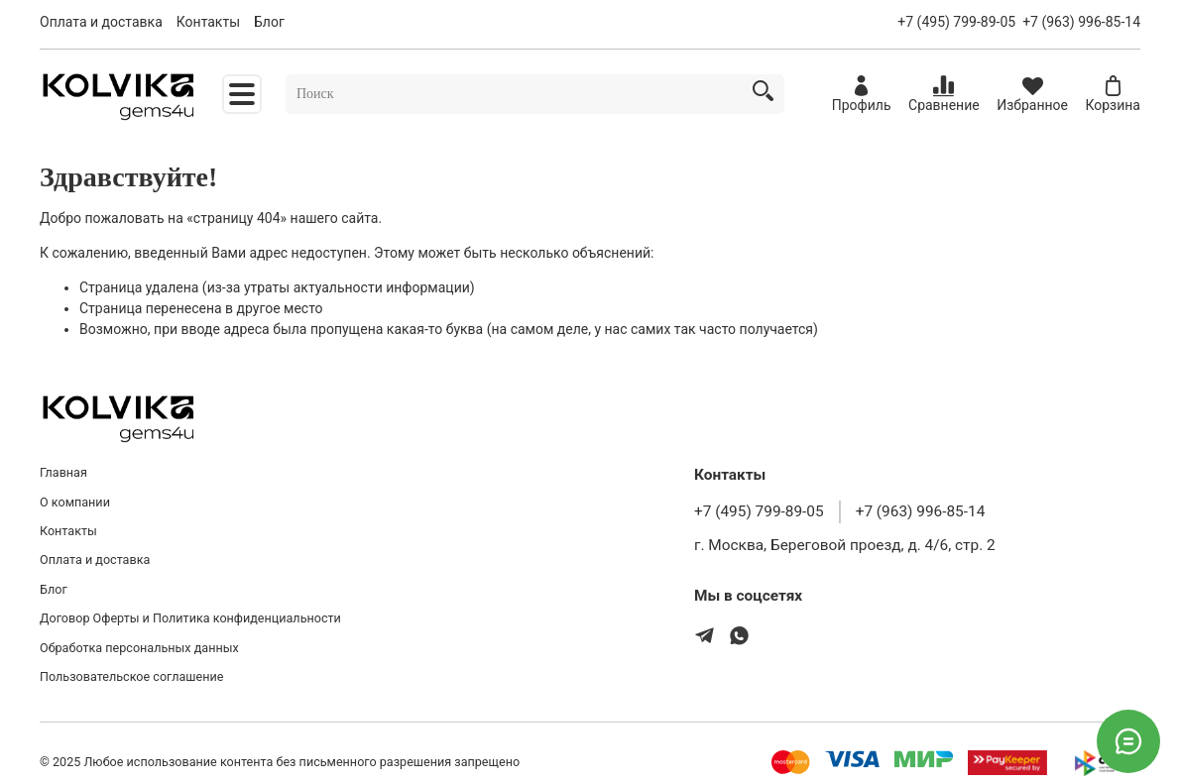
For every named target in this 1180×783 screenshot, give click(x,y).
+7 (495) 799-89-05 (956, 22)
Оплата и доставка (101, 22)
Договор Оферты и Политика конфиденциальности (190, 618)
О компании (75, 502)
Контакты (208, 22)
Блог (269, 22)
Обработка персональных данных (139, 647)
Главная (63, 472)
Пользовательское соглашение (131, 676)
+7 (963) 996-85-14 (1081, 22)
